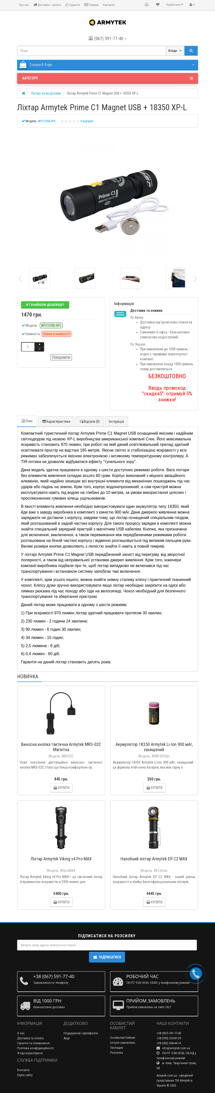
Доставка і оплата (47, 5)
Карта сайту (24, 1075)
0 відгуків (86, 121)
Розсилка (116, 1052)
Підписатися (107, 957)
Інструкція (116, 421)
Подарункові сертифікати (80, 1033)
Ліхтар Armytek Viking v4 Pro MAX (61, 858)
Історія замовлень (122, 1042)
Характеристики (56, 421)
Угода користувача (30, 1053)
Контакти (109, 5)
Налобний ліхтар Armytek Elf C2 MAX (154, 858)
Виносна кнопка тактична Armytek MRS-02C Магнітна (61, 747)
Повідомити (61, 357)
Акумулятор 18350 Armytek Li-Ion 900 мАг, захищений (154, 747)
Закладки (116, 1047)
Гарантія (72, 5)
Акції (66, 1038)
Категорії (107, 78)
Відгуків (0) (89, 421)
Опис (27, 421)
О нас (21, 1033)
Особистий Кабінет (122, 1038)
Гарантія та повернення (33, 1043)
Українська (174, 4)
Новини (91, 5)
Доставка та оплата (30, 1038)
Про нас (23, 5)
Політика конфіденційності (35, 1048)
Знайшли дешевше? (45, 305)
